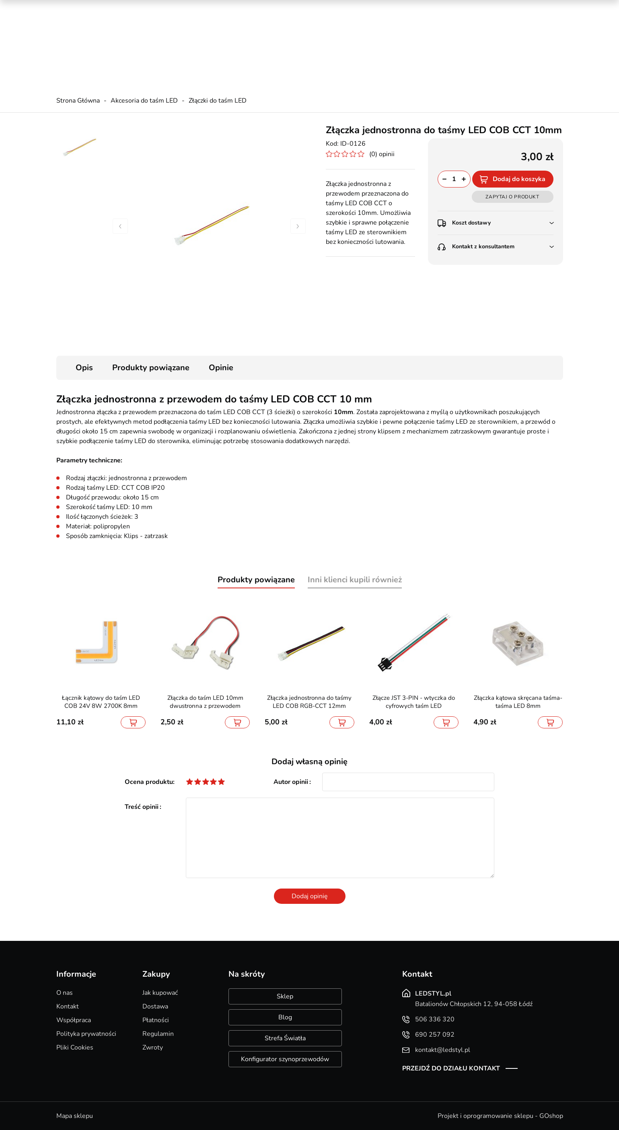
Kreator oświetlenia (378, 8)
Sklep (285, 996)
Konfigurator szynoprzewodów (285, 1059)
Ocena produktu (149, 781)
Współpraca (73, 1020)
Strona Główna (78, 100)
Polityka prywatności (86, 1033)
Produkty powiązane (150, 367)
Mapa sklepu (74, 1115)
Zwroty (152, 1047)
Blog (285, 1017)
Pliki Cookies (74, 1047)
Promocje (430, 8)
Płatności (155, 1020)
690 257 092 (213, 37)
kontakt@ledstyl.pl (220, 45)
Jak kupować (160, 992)
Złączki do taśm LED (218, 100)
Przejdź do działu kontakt (451, 1068)
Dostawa (155, 1006)
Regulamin (158, 1033)
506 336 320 (213, 29)
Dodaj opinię (310, 896)
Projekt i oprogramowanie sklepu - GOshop (500, 1115)
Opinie (221, 367)
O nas (64, 992)
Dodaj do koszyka (519, 179)
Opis (84, 367)
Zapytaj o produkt (512, 197)
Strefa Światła (285, 1038)
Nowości (466, 8)
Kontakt (67, 1006)
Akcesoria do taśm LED (144, 100)
